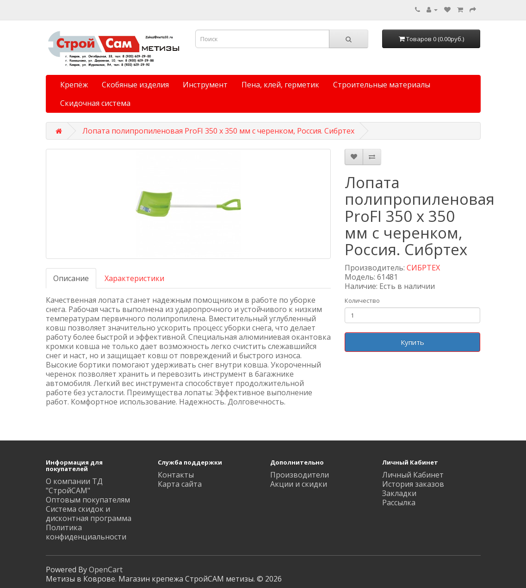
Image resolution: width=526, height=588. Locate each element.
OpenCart (106, 569)
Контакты (176, 475)
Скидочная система (95, 103)
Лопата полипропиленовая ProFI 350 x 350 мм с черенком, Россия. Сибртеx (218, 131)
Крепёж (74, 85)
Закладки (399, 493)
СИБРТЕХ (423, 268)
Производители (299, 475)
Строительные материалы (381, 85)
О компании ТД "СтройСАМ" (74, 486)
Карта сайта (180, 484)
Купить (412, 342)
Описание (71, 278)
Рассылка (398, 502)
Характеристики (134, 278)
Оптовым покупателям (88, 500)
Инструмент (205, 85)
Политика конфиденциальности (86, 532)
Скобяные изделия (135, 85)
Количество (362, 300)
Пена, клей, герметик (280, 85)
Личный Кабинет (413, 475)
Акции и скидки (298, 484)
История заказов (413, 484)
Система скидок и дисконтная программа (88, 513)
